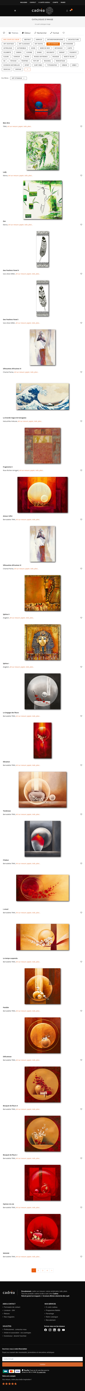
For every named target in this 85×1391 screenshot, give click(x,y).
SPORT (27, 65)
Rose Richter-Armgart (10, 470)
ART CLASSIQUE (24, 44)
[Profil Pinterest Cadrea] (59, 1330)
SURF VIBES (38, 65)
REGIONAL (47, 61)
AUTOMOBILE (21, 48)
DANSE (39, 52)
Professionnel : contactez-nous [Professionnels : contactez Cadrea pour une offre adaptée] (15, 1329)
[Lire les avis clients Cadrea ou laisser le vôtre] (10, 1383)
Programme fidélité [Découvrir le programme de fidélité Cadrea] (53, 1310)
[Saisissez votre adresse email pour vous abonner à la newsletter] (42, 1359)
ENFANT (62, 52)
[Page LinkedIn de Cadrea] (54, 1330)
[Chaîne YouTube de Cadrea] (63, 1330)
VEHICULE (6, 69)
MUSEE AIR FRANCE (41, 56)
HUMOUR (17, 56)
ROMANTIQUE (60, 61)
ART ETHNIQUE (53, 44)
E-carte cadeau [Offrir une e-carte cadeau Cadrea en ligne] (44, 2)
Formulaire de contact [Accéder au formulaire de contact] (12, 1307)
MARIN (27, 56)
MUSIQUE (56, 56)
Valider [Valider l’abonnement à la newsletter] (42, 1364)
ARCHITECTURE (73, 39)
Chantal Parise (8, 372)
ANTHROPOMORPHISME (55, 39)
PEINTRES (24, 61)
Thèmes (13, 32)
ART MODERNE (68, 44)
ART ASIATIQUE (8, 44)
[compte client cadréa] (67, 10)
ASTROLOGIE (7, 48)
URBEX (74, 65)
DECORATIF (50, 52)
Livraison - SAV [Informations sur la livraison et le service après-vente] (9, 1310)
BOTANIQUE (59, 48)
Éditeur (26, 32)
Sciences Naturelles (11, 65)
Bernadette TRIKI (9, 519)
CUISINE (29, 52)
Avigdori (6, 618)
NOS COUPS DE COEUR (11, 39)
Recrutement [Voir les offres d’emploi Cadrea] (50, 1320)
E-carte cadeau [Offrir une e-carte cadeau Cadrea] (51, 1307)
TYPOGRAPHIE (52, 65)
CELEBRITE (7, 52)
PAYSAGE (13, 61)
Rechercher (40, 32)
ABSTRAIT (27, 39)
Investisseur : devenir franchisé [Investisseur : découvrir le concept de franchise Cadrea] (15, 1336)
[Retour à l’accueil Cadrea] (42, 10)
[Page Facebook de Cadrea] (45, 1330)
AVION (33, 48)
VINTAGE (18, 69)
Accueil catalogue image (42, 24)
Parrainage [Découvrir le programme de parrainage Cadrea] (50, 1313)
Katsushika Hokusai (10, 421)
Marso (5, 175)
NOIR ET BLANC (69, 56)
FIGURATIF (73, 52)
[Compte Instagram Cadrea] (50, 1330)
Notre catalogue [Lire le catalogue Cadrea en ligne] (52, 1317)
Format (54, 32)
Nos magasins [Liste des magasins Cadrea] (9, 1317)
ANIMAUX (39, 39)
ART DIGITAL (39, 44)
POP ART (36, 61)
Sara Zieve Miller (9, 274)
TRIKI (5, 126)
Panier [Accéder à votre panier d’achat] (63, 2)
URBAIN (64, 65)
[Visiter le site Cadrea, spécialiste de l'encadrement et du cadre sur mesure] (11, 1293)
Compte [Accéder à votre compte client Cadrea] (55, 2)
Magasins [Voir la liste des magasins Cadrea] (23, 2)
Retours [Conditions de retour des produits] (7, 1313)
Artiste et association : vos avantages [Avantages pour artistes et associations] (17, 1333)
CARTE (70, 48)
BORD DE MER (45, 48)
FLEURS (6, 56)
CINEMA (18, 52)
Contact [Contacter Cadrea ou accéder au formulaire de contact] (33, 2)
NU (4, 61)
